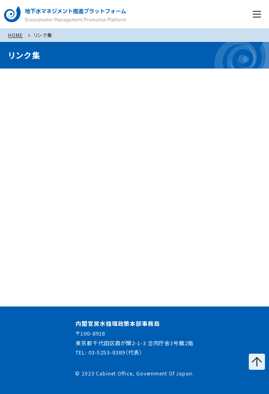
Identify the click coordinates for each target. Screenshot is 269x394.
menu (257, 14)
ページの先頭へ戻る (257, 362)
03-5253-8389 (106, 352)
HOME (15, 34)
